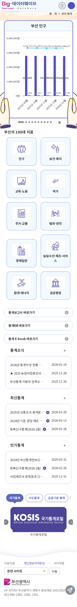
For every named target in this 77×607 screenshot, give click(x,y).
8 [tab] (44, 122)
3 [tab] (29, 122)
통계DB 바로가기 (19, 325)
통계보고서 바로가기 (21, 312)
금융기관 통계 (56, 498)
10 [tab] (51, 122)
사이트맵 (59, 563)
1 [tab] (21, 122)
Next (71, 522)
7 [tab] (41, 122)
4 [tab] (32, 122)
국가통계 (14, 498)
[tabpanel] (38, 69)
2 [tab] (26, 122)
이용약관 (9, 563)
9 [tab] (47, 122)
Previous (6, 522)
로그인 (62, 5)
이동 (54, 571)
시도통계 (34, 498)
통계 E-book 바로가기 (23, 339)
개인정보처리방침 (34, 563)
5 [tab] (35, 122)
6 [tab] (38, 122)
